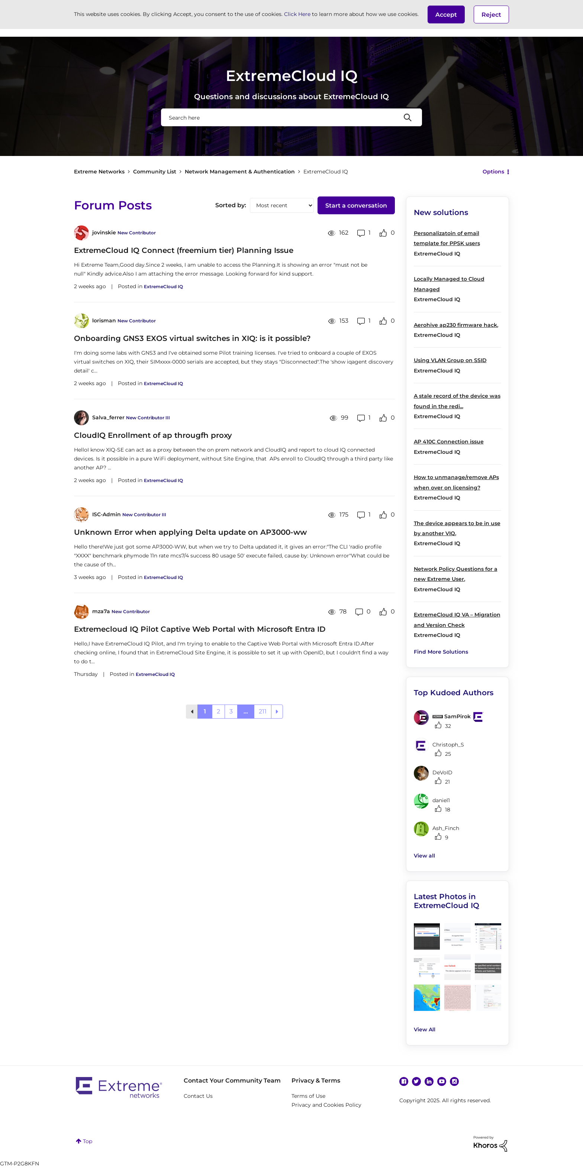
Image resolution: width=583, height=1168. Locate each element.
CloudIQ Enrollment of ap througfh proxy (153, 435)
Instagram (454, 1081)
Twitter (416, 1081)
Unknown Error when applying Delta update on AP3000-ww (190, 532)
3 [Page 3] (231, 711)
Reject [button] (491, 14)
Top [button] (87, 1141)
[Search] (291, 117)
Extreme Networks (99, 171)
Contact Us (198, 1096)
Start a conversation (356, 205)
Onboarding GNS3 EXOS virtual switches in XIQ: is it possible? (192, 338)
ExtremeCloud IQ (163, 286)
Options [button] (493, 171)
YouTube (441, 1081)
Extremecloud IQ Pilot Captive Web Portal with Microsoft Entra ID (200, 629)
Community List (154, 171)
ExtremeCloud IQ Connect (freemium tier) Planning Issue (183, 250)
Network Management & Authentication (240, 171)
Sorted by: (230, 205)
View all (424, 855)
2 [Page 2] (218, 711)
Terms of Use (308, 1096)
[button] (446, 14)
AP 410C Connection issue (449, 441)
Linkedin (429, 1081)
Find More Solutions (441, 651)
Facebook (403, 1081)
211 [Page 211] (263, 711)
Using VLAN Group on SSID (450, 360)
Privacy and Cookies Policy (326, 1105)
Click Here (297, 14)
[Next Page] (277, 712)
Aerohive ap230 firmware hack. (456, 325)
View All (424, 1029)
